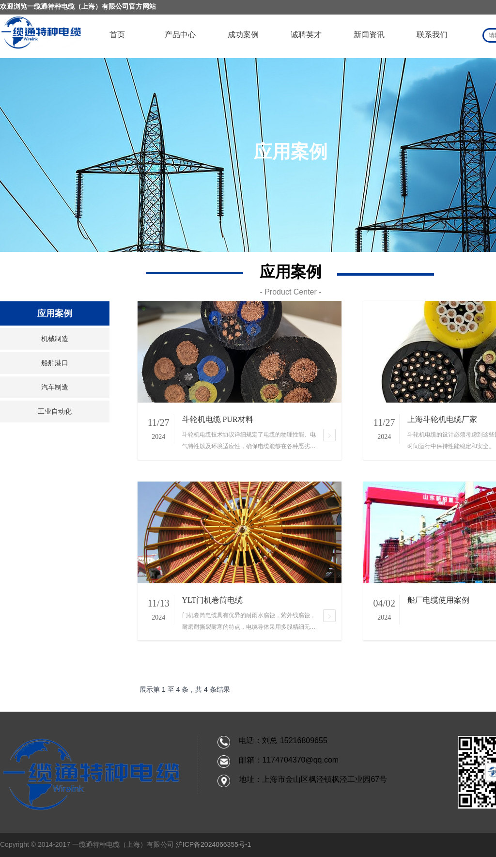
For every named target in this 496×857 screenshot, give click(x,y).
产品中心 (180, 35)
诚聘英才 (306, 35)
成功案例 (243, 35)
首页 (117, 35)
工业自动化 (55, 411)
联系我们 (432, 35)
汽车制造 (54, 387)
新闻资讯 (369, 35)
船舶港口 (54, 363)
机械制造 (54, 339)
